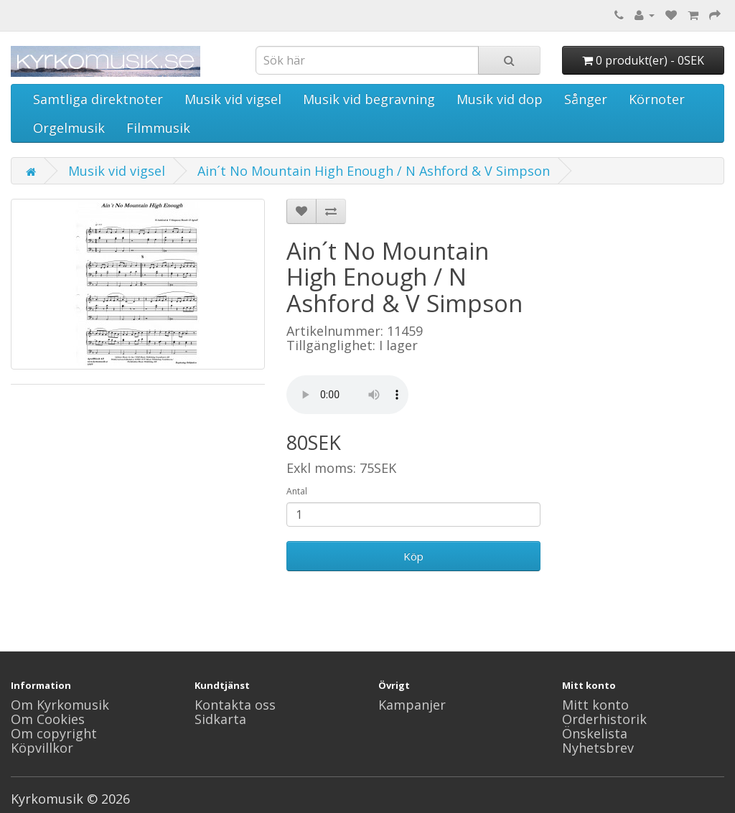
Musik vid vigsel (232, 99)
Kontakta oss (235, 704)
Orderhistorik (604, 719)
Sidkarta (220, 719)
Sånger (585, 99)
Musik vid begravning (369, 99)
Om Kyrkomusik (60, 704)
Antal (296, 491)
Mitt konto (595, 704)
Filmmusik (158, 127)
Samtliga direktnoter (98, 99)
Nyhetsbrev (598, 747)
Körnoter (657, 99)
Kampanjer (412, 704)
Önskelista (594, 733)
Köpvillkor (42, 747)
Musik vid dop (500, 99)
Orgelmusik (69, 127)
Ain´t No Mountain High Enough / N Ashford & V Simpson (373, 170)
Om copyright (54, 733)
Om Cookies (48, 719)
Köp (413, 556)
